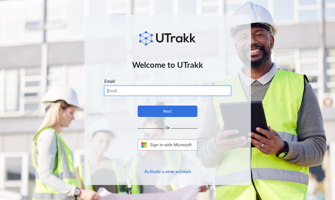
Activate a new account (167, 171)
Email (109, 81)
